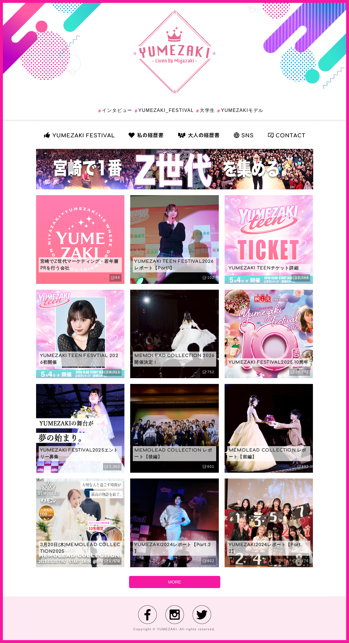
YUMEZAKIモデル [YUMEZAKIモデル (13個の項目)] (242, 110)
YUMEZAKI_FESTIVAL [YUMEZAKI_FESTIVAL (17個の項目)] (166, 110)
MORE (174, 581)
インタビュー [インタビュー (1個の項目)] (117, 110)
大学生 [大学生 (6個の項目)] (207, 110)
